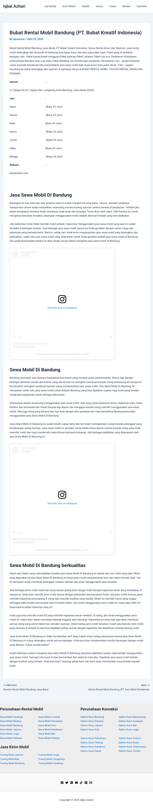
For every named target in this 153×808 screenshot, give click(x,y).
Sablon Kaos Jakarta (92, 725)
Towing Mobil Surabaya (51, 763)
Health (91, 6)
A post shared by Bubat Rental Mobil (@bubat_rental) (62, 354)
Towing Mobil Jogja (49, 754)
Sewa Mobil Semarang (50, 721)
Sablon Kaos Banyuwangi (133, 716)
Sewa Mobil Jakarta (11, 729)
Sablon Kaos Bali (128, 725)
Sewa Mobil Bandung (12, 725)
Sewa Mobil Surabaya (12, 716)
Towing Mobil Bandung (13, 763)
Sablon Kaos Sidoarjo (93, 721)
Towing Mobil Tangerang (52, 759)
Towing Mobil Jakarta (12, 754)
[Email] (90, 782)
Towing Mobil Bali (10, 759)
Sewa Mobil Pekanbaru (51, 729)
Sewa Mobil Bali (47, 733)
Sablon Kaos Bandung (93, 716)
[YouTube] (76, 782)
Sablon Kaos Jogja (129, 729)
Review (128, 6)
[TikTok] (81, 782)
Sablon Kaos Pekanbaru (94, 738)
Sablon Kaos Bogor (129, 742)
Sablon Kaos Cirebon (130, 738)
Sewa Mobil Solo (47, 725)
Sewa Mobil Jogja (10, 733)
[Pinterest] (86, 782)
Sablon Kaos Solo (91, 729)
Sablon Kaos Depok (92, 750)
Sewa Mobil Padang (49, 737)
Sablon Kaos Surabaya (131, 721)
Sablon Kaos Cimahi (130, 750)
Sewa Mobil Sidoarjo (11, 737)
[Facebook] (62, 782)
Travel (115, 6)
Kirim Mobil (76, 6)
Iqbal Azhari (14, 6)
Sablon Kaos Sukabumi (94, 746)
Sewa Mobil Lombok (49, 716)
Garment (142, 6)
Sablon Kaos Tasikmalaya (133, 746)
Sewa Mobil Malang (11, 721)
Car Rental (59, 6)
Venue (103, 6)
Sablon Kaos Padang (92, 742)
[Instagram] (71, 782)
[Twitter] (66, 782)
